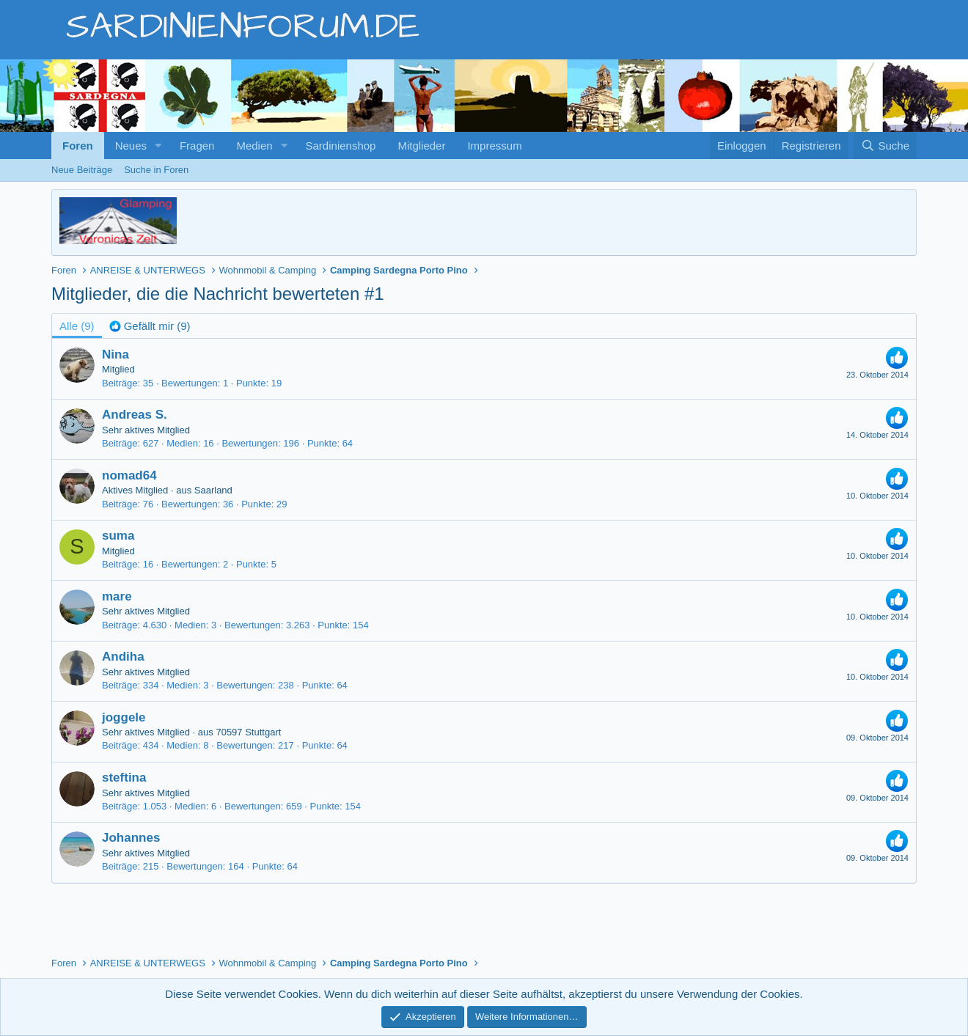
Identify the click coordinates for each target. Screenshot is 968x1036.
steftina (124, 778)
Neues (131, 145)
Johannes (131, 838)
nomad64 (129, 475)
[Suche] (885, 145)
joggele (124, 717)
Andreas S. (134, 415)
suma (118, 536)
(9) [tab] (77, 326)
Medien (254, 145)
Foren (77, 145)
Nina (115, 354)
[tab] (150, 326)
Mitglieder (421, 145)
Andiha (123, 657)
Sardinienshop (341, 145)
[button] (158, 145)
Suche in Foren (156, 169)
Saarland (213, 490)
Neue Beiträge (81, 169)
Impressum (494, 145)
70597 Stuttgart (248, 732)
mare (117, 596)
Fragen (197, 145)
